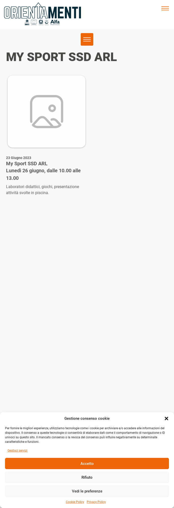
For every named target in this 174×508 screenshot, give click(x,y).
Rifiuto (87, 477)
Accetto (87, 463)
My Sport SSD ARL (27, 168)
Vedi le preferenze (87, 491)
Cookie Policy (75, 502)
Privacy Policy (96, 502)
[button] (166, 418)
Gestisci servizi (17, 450)
